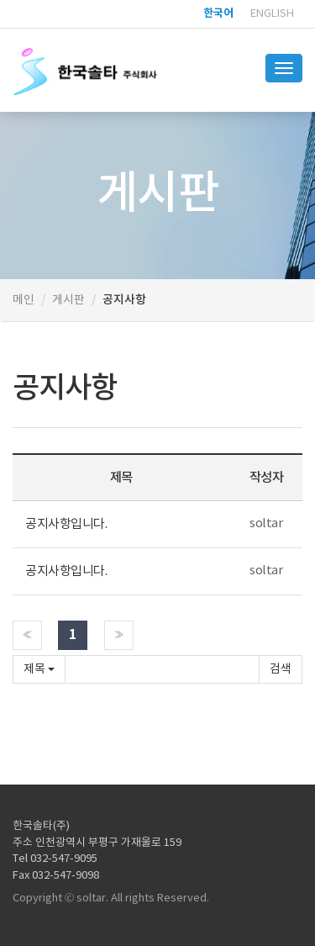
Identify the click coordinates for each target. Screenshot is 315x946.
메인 (23, 300)
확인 (280, 669)
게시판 (68, 300)
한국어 (218, 13)
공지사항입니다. (66, 524)
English (272, 13)
